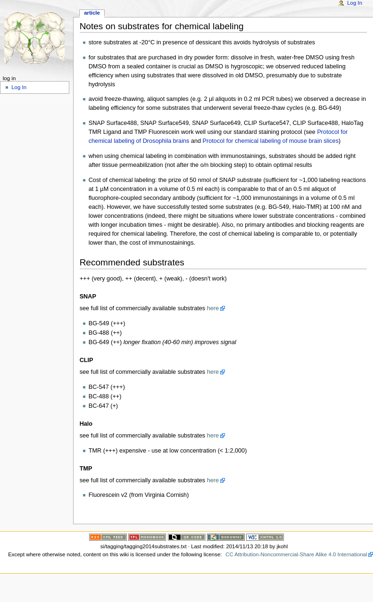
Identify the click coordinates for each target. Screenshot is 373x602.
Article (92, 13)
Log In (354, 3)
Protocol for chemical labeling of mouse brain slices (271, 141)
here (213, 308)
